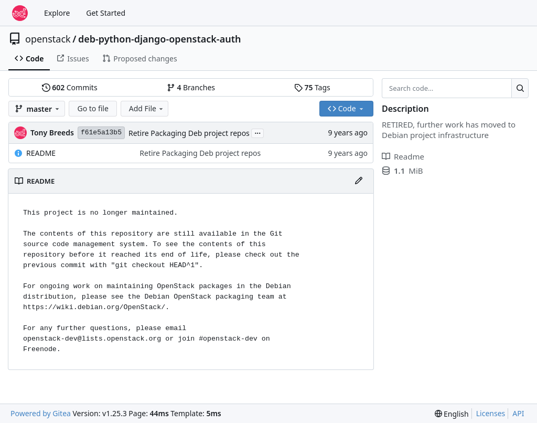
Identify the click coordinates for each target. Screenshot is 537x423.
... (257, 132)
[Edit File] (358, 181)
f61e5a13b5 (101, 132)
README (41, 153)
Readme (403, 156)
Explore (57, 13)
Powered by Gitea (40, 413)
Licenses (491, 413)
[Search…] (520, 88)
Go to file (92, 108)
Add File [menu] (147, 108)
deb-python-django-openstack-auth (159, 39)
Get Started (105, 13)
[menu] (452, 414)
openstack (48, 39)
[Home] (20, 13)
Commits (70, 87)
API (518, 413)
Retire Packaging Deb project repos (189, 133)
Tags (312, 87)
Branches (191, 87)
